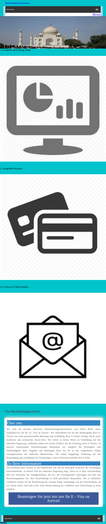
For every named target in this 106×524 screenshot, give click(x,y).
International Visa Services (17, 3)
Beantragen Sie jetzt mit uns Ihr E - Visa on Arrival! (54, 498)
